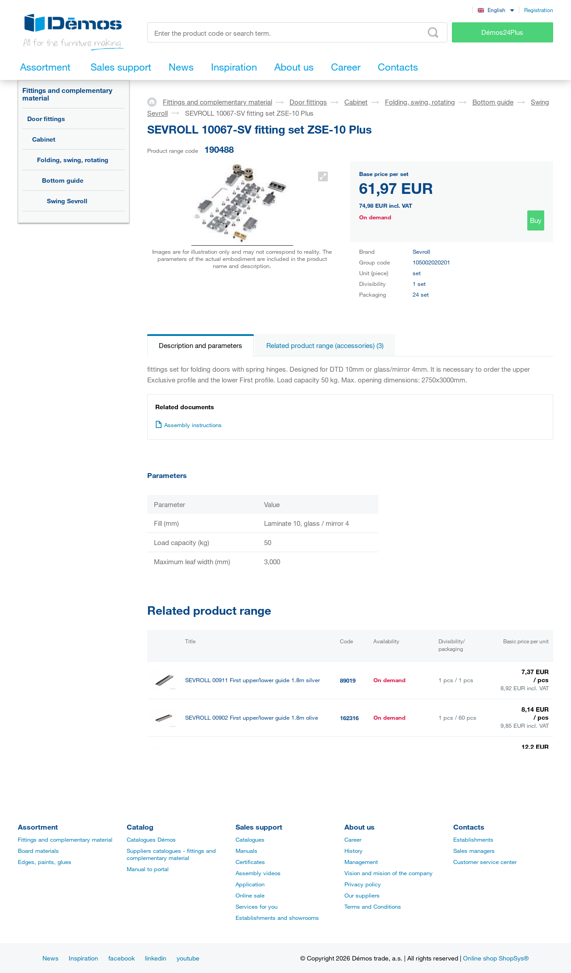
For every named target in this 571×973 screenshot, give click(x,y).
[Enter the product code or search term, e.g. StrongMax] (297, 32)
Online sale (250, 895)
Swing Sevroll (67, 201)
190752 (349, 755)
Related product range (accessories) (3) (325, 345)
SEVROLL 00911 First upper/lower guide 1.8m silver (252, 680)
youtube (188, 958)
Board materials (38, 850)
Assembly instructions (188, 424)
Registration (538, 9)
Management (361, 861)
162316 (349, 717)
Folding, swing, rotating (72, 160)
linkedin (155, 958)
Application (250, 884)
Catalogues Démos (151, 839)
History (353, 850)
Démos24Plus (502, 32)
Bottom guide (62, 180)
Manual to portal (148, 868)
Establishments (473, 839)
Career (352, 839)
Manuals (246, 850)
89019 (348, 680)
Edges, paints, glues (44, 861)
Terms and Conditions (372, 906)
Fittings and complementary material (67, 94)
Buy (536, 220)
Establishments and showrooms (277, 917)
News (50, 958)
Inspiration (83, 958)
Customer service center (485, 861)
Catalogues (250, 839)
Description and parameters (200, 345)
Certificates (250, 861)
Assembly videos (258, 873)
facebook (121, 958)
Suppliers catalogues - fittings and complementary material (171, 854)
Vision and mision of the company (388, 873)
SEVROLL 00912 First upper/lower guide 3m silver (250, 755)
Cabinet (43, 139)
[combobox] (496, 9)
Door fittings (46, 118)
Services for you (256, 906)
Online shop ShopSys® (496, 958)
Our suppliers (362, 895)
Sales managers (474, 850)
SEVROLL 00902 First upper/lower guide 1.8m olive (251, 717)
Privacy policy (362, 884)
